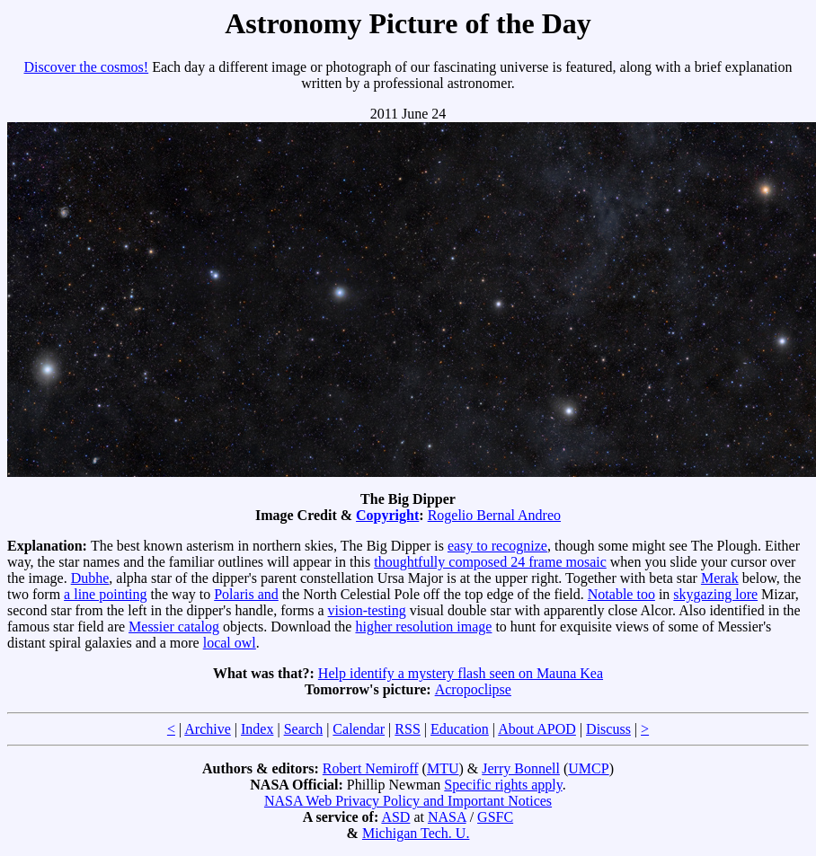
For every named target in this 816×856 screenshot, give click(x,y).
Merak (720, 578)
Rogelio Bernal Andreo (494, 515)
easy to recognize (497, 545)
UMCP (588, 768)
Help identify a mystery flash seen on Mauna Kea (460, 673)
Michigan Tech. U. (415, 833)
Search (304, 729)
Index (257, 729)
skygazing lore (715, 594)
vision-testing (367, 610)
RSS (407, 729)
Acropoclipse (473, 689)
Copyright (387, 515)
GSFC (495, 817)
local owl (229, 642)
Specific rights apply (503, 784)
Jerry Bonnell (521, 768)
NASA (447, 817)
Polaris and (246, 594)
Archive (207, 729)
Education (459, 729)
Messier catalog (174, 626)
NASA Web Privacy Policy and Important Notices (408, 800)
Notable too (621, 594)
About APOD (537, 729)
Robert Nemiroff (371, 768)
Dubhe (90, 578)
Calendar (359, 729)
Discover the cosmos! (86, 67)
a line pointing (105, 594)
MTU (443, 768)
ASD (395, 817)
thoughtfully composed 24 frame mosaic (490, 561)
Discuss (608, 729)
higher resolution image (423, 626)
